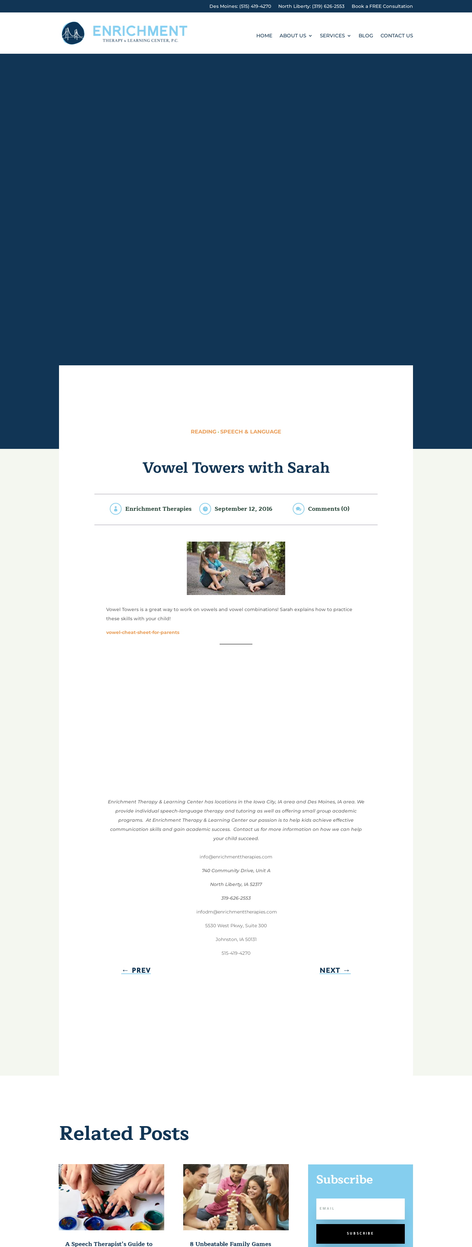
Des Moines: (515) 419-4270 (240, 6)
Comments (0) (328, 509)
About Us (293, 36)
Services (332, 36)
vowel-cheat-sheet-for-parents (142, 632)
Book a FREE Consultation (382, 6)
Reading (203, 432)
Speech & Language (250, 432)
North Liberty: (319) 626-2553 (311, 6)
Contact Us (397, 36)
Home (264, 36)
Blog (366, 36)
